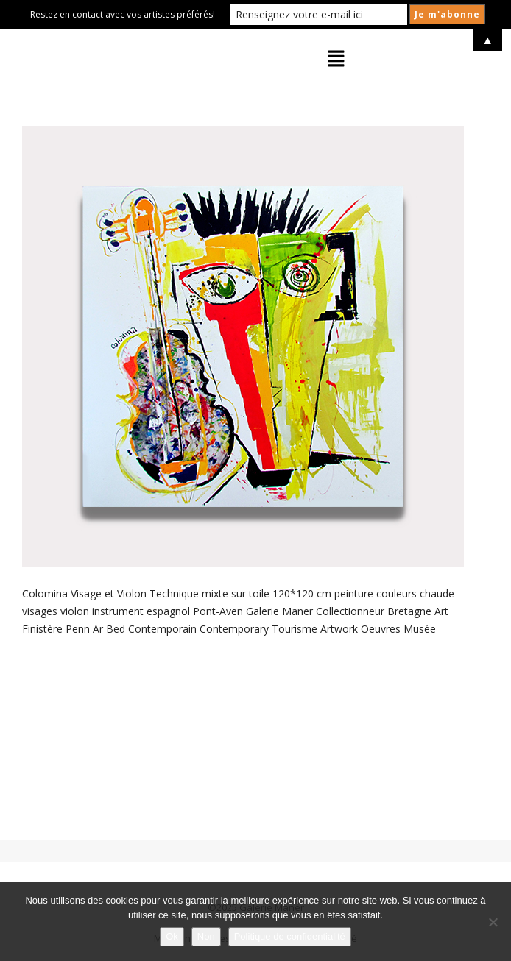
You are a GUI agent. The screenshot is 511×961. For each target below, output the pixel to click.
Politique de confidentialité (289, 936)
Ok (172, 936)
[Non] (492, 922)
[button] (336, 58)
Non (206, 936)
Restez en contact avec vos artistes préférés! (122, 14)
